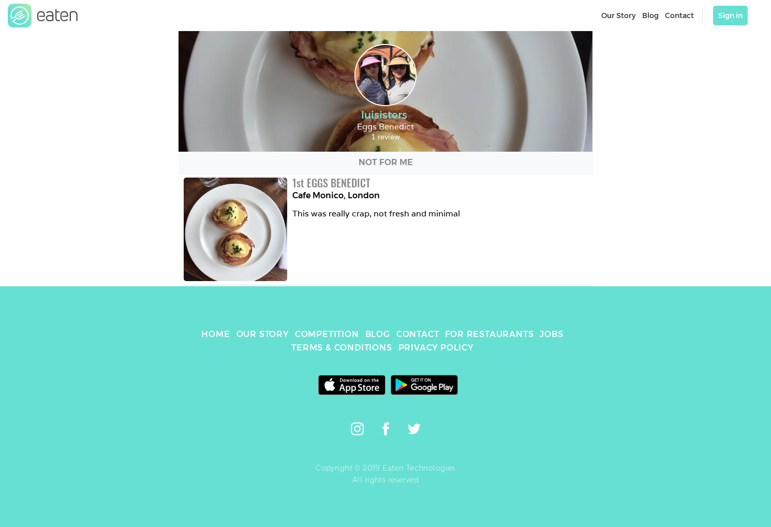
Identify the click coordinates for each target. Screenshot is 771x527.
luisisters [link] (385, 115)
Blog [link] (650, 15)
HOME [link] (215, 334)
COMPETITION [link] (327, 334)
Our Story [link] (618, 15)
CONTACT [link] (417, 334)
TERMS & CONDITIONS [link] (341, 348)
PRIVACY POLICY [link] (435, 348)
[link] (43, 15)
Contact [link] (679, 15)
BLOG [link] (377, 334)
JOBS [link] (551, 334)
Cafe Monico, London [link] (336, 195)
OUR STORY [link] (262, 334)
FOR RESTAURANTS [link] (489, 334)
